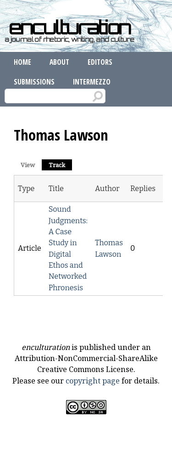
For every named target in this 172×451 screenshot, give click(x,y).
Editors (100, 62)
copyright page (93, 381)
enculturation (69, 27)
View (28, 165)
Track (60, 164)
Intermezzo (92, 82)
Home (22, 62)
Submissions (34, 82)
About (59, 62)
